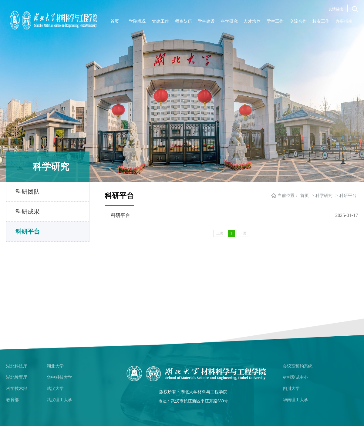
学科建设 (206, 21)
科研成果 (27, 211)
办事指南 (343, 21)
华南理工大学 (295, 400)
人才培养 (252, 21)
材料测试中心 (295, 377)
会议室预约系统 (297, 366)
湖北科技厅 (16, 366)
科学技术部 (16, 388)
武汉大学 (55, 388)
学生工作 (275, 21)
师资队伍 (183, 21)
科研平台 (27, 231)
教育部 (12, 400)
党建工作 (160, 21)
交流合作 (298, 21)
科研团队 (27, 191)
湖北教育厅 (16, 377)
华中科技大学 (59, 377)
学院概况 (137, 21)
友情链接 (336, 9)
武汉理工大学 (59, 400)
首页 (114, 21)
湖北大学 (55, 366)
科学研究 (229, 21)
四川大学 (291, 388)
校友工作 (320, 21)
